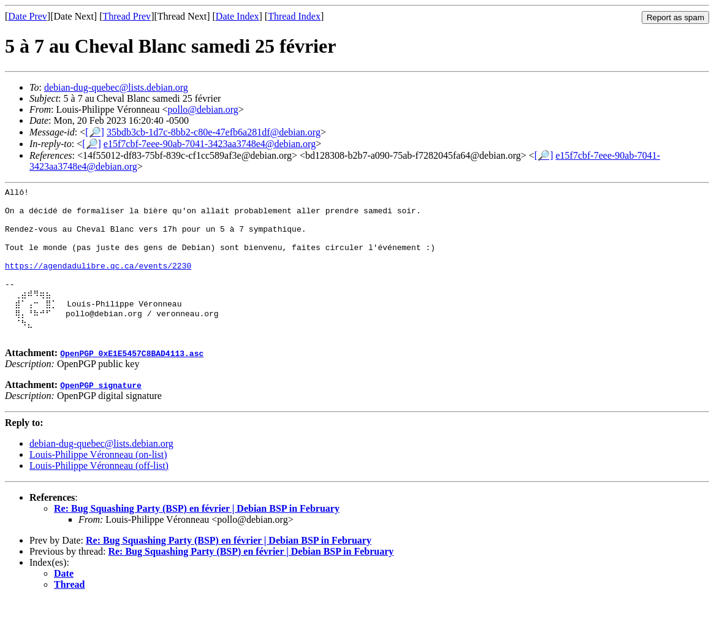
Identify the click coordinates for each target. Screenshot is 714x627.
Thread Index (294, 16)
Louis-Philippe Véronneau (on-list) (98, 481)
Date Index (237, 16)
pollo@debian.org (202, 109)
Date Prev (27, 16)
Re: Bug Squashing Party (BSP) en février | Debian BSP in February (197, 535)
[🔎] (94, 132)
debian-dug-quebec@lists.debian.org (116, 87)
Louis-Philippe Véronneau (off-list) (99, 492)
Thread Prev (126, 16)
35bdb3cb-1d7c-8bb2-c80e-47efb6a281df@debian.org (214, 132)
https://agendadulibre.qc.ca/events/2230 (98, 281)
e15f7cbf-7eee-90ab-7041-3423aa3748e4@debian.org (210, 144)
